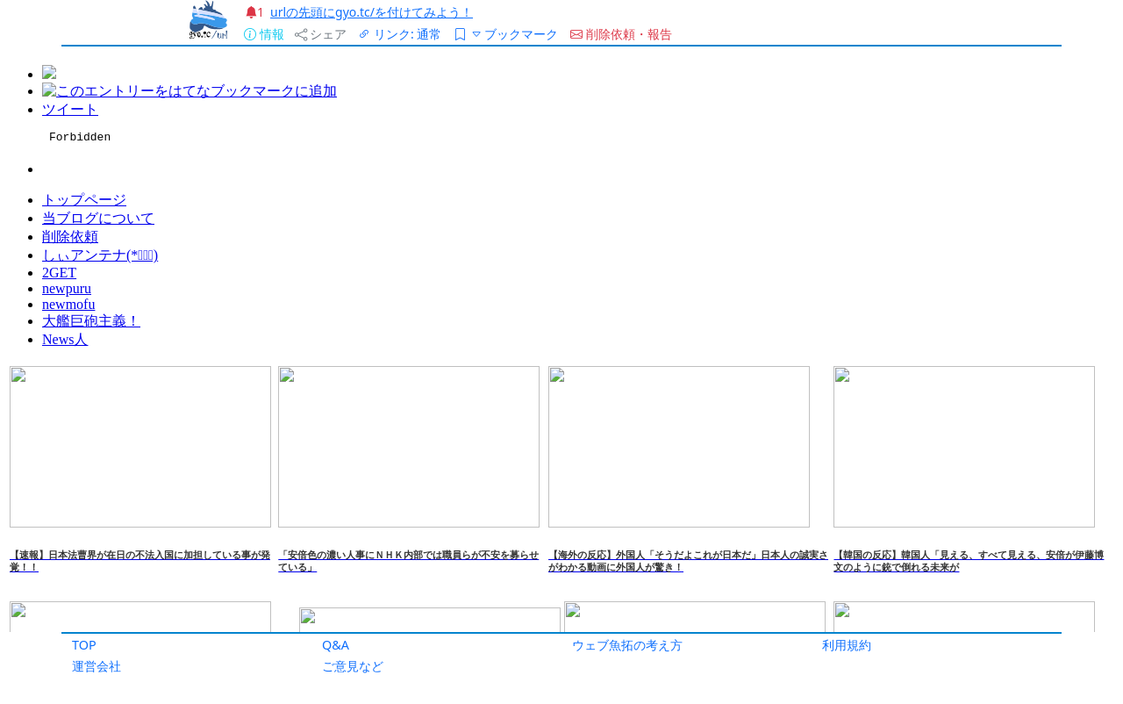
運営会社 (96, 665)
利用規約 (846, 644)
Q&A (335, 644)
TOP (84, 644)
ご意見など (352, 665)
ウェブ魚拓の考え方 (627, 644)
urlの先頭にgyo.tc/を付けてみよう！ (371, 12)
